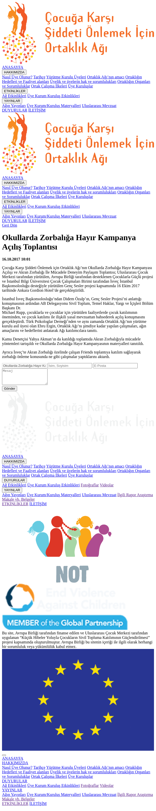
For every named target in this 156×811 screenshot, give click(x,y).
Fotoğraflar (90, 488)
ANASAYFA (12, 67)
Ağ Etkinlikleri (14, 96)
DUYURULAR (14, 110)
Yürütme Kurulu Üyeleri (66, 77)
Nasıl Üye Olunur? (17, 77)
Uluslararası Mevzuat (99, 106)
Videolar (107, 488)
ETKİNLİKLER (14, 91)
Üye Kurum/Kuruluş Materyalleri (54, 106)
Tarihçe (39, 77)
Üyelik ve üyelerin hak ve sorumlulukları (83, 81)
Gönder (9, 391)
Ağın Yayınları (14, 106)
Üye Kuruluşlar (80, 86)
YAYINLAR (12, 101)
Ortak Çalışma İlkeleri (49, 86)
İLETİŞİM (36, 110)
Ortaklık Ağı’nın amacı (105, 77)
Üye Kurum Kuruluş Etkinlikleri (53, 96)
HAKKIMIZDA (14, 72)
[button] (15, 766)
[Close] (4, 758)
